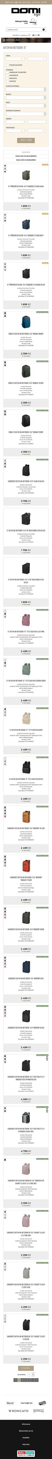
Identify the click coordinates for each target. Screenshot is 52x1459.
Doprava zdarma (13, 110)
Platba (18, 2)
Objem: (9, 119)
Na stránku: (22, 1374)
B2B (43, 2)
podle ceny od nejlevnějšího (25, 156)
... (32, 1380)
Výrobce (9, 70)
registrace (24, 35)
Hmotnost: (10, 127)
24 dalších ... (26, 1368)
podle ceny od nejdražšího (26, 160)
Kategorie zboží (13, 40)
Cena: (8, 55)
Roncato (13, 78)
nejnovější (26, 152)
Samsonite (13, 75)
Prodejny (27, 2)
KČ (33, 35)
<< (15, 1380)
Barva (8, 94)
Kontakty (36, 2)
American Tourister (17, 72)
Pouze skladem (15, 65)
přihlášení (16, 35)
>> (36, 1380)
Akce (8, 102)
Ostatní (12, 81)
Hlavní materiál (12, 86)
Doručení (10, 2)
